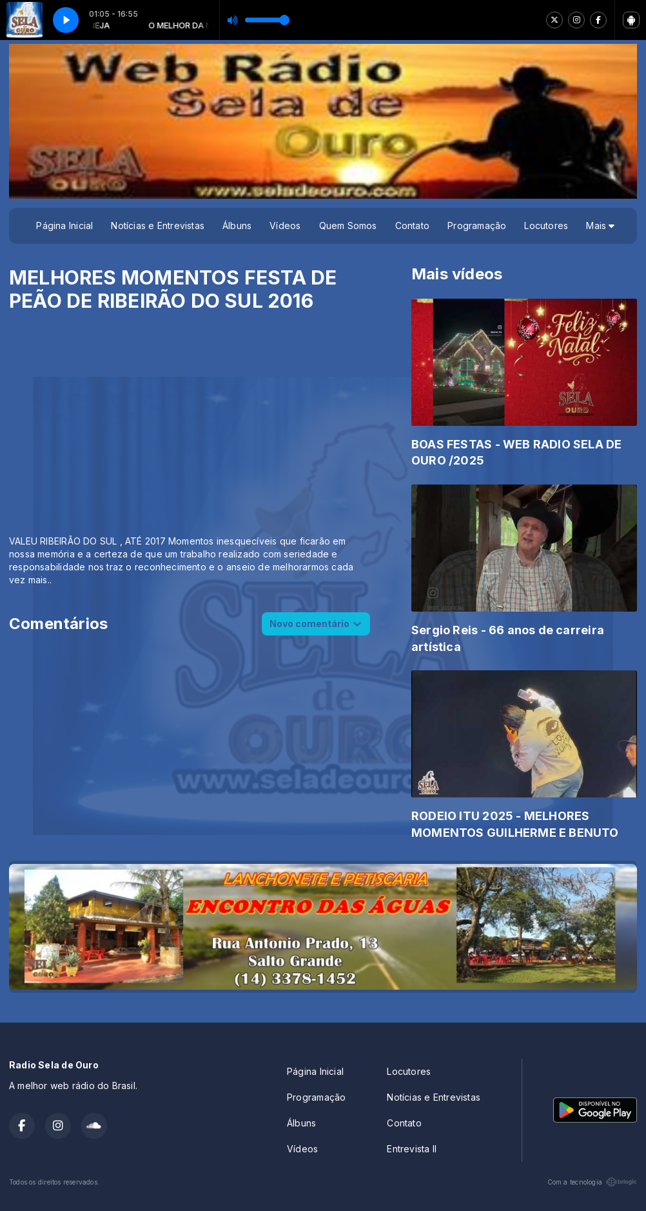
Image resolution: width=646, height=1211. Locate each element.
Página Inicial (64, 225)
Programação (476, 225)
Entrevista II (411, 1148)
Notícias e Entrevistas (157, 225)
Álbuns (236, 225)
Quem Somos (348, 225)
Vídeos (284, 225)
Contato (412, 225)
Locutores (546, 225)
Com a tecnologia (592, 1181)
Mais (600, 225)
